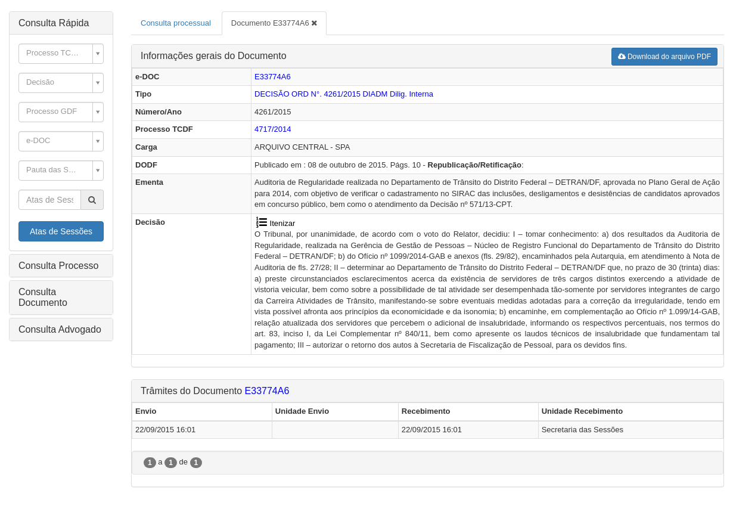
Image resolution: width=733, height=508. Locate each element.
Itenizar (274, 223)
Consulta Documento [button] (42, 297)
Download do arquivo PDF (664, 56)
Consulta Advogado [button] (59, 329)
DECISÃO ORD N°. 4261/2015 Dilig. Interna (343, 93)
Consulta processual (176, 22)
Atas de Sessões (61, 231)
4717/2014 (272, 129)
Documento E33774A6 (274, 22)
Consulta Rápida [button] (53, 23)
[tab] (61, 23)
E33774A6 (272, 76)
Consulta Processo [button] (58, 266)
